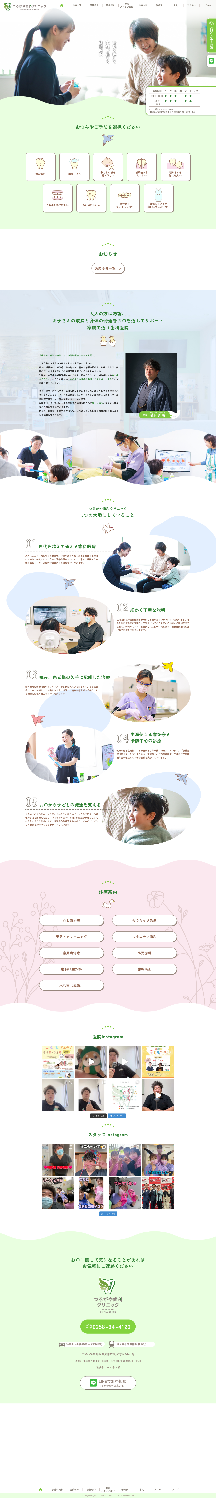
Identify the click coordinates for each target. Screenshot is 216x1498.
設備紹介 (110, 5)
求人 (175, 5)
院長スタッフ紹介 (126, 5)
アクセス (191, 5)
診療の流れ (78, 5)
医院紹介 (94, 5)
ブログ (175, 1489)
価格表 (159, 5)
